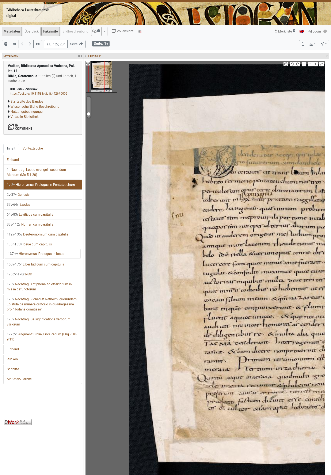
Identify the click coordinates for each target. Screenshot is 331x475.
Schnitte (13, 369)
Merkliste (285, 31)
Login (314, 31)
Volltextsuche (33, 148)
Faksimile (50, 31)
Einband (13, 160)
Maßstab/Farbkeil (20, 379)
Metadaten (12, 31)
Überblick (31, 31)
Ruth (19, 274)
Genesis (18, 195)
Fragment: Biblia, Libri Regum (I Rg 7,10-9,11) (42, 336)
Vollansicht (122, 31)
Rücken (12, 359)
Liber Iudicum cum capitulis (35, 264)
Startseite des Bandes (27, 101)
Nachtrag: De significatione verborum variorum (39, 321)
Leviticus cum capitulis (30, 214)
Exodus (18, 205)
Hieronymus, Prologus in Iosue (36, 254)
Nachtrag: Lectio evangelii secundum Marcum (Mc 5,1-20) (36, 172)
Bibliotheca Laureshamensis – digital (29, 13)
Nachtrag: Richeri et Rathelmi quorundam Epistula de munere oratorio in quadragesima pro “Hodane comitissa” (42, 304)
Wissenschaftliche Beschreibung (35, 107)
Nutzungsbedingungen (27, 112)
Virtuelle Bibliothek (25, 117)
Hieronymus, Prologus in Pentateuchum (41, 185)
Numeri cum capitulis (30, 224)
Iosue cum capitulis (29, 244)
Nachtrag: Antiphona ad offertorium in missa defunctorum (39, 286)
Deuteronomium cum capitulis (37, 234)
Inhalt (11, 148)
